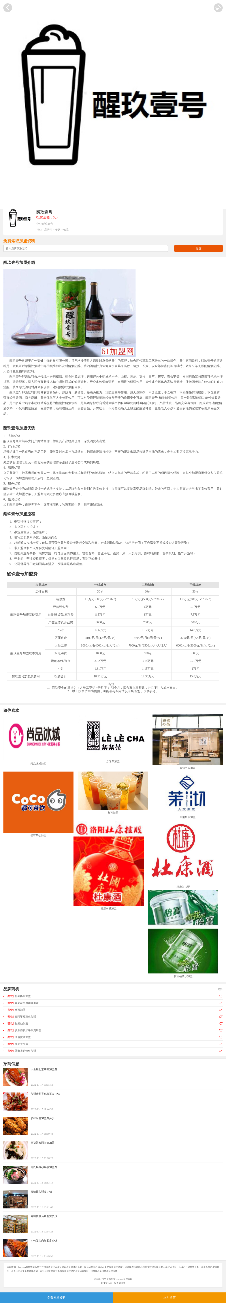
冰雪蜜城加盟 (19, 1037)
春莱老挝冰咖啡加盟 (23, 1003)
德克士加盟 (17, 1044)
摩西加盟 (16, 1009)
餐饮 (57, 229)
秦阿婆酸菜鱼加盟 (21, 1016)
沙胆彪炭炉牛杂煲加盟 (24, 1030)
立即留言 (169, 1297)
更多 (220, 989)
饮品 (66, 229)
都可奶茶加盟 (19, 996)
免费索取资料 (56, 1297)
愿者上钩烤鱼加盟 (21, 1050)
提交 (199, 248)
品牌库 (48, 229)
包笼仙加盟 (17, 1023)
